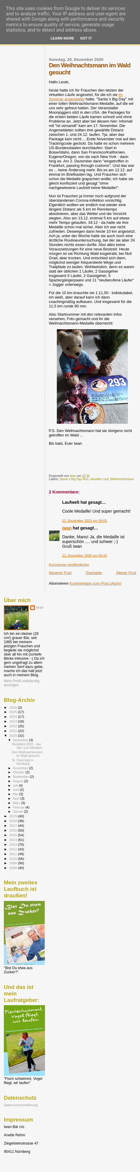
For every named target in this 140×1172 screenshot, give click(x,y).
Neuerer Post (60, 572)
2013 (13, 844)
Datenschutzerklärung (21, 1105)
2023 (13, 721)
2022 (13, 726)
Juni (16, 789)
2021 (13, 731)
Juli (16, 785)
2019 (13, 816)
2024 (13, 716)
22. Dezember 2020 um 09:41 (84, 555)
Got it (86, 38)
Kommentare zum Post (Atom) (95, 583)
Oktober (19, 772)
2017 (13, 825)
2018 (13, 821)
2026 (13, 707)
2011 (13, 854)
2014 (13, 840)
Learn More (62, 38)
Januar (18, 811)
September (21, 776)
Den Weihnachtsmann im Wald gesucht (27, 753)
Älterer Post (126, 572)
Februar (19, 807)
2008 (13, 868)
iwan (67, 528)
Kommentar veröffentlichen (69, 564)
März (17, 803)
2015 (13, 835)
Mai (16, 794)
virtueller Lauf (99, 479)
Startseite (94, 572)
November (21, 768)
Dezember (21, 740)
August (18, 781)
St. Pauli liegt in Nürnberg (22, 761)
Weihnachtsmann (122, 479)
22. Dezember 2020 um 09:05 (84, 520)
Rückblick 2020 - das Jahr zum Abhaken (27, 745)
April (16, 798)
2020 (13, 735)
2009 (13, 863)
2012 (13, 849)
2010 (13, 858)
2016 (13, 830)
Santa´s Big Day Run (73, 479)
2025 (13, 712)
